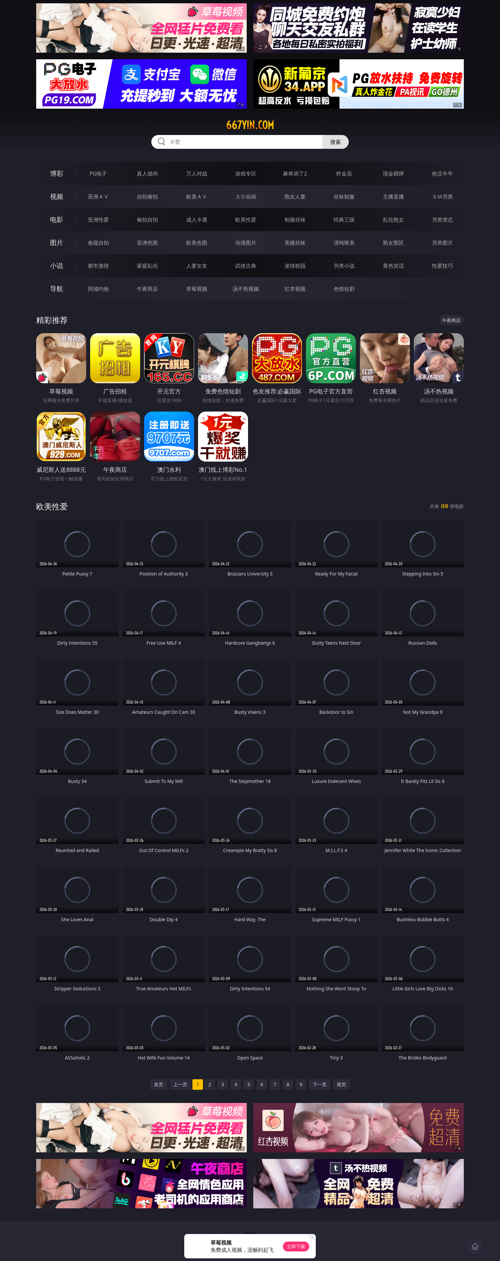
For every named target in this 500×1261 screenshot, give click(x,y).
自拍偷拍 (147, 196)
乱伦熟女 (393, 219)
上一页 (180, 1084)
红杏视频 (295, 288)
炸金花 (344, 173)
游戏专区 (245, 173)
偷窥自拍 (98, 242)
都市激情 (98, 265)
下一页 (320, 1084)
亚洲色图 (147, 242)
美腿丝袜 (295, 242)
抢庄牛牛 (442, 173)
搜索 (335, 142)
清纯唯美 (344, 242)
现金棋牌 (393, 173)
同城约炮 (98, 288)
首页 (158, 1084)
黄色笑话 (393, 265)
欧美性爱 (245, 219)
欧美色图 (196, 242)
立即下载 (296, 1246)
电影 (56, 219)
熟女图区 (393, 242)
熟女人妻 (295, 196)
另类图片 (442, 242)
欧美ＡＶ (196, 196)
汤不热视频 (246, 288)
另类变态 (442, 219)
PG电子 (98, 173)
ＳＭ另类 (442, 196)
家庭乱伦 (147, 265)
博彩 (56, 173)
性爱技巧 (442, 265)
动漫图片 (245, 242)
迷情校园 (295, 265)
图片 (56, 242)
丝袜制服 (344, 196)
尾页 (341, 1084)
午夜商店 (147, 288)
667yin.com (250, 125)
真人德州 (147, 173)
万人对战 (196, 173)
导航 (56, 288)
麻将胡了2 (295, 173)
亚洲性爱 (98, 219)
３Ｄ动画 (245, 196)
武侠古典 (245, 265)
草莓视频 (196, 288)
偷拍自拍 (147, 219)
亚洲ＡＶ (98, 196)
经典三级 (344, 219)
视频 (56, 196)
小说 (56, 265)
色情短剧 (344, 288)
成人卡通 (196, 219)
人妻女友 (196, 265)
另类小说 (344, 265)
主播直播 (393, 196)
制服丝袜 (295, 219)
